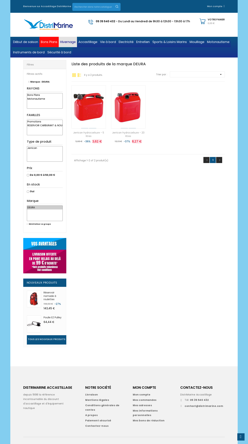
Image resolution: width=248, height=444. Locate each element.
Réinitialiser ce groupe (39, 224)
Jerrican (45, 148)
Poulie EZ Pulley (52, 317)
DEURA (45, 207)
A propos (91, 415)
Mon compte (141, 394)
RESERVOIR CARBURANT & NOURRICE (45, 125)
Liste (79, 75)
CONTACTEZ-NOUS (196, 387)
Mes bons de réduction (149, 420)
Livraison (91, 394)
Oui (32, 191)
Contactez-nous (96, 426)
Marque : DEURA (40, 81)
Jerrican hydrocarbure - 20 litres (128, 134)
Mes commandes (145, 400)
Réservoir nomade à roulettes (50, 296)
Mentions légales (97, 400)
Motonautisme (45, 99)
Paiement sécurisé (98, 420)
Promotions (45, 122)
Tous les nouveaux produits (46, 339)
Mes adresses (142, 405)
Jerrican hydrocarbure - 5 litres (88, 134)
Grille (74, 75)
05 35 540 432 (105, 21)
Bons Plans (45, 95)
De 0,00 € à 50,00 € (42, 175)
